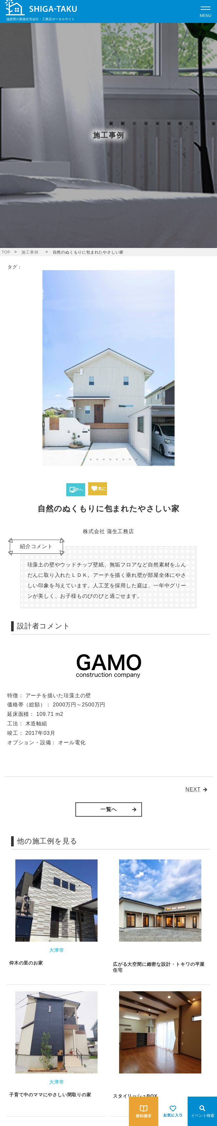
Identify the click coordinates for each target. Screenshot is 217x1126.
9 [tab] (136, 459)
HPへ (78, 489)
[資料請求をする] (143, 1111)
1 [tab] (84, 459)
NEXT (193, 789)
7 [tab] (123, 459)
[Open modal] (205, 11)
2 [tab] (90, 459)
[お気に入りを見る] (173, 1111)
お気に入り (100, 490)
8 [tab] (130, 459)
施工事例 (30, 252)
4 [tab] (104, 459)
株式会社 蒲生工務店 (108, 531)
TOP (6, 252)
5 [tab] (110, 459)
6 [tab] (117, 459)
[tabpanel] (108, 368)
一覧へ (108, 809)
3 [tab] (97, 459)
